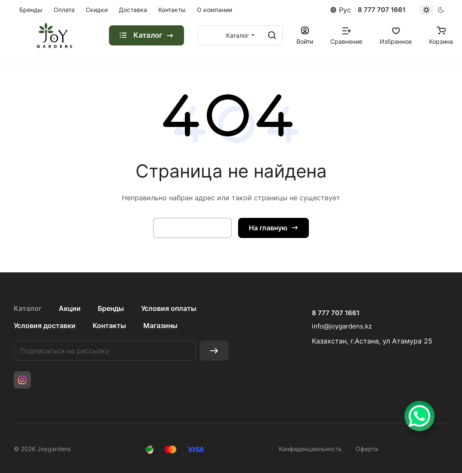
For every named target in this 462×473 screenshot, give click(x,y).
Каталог (28, 308)
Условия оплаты (168, 308)
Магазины (160, 325)
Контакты (109, 325)
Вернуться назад (192, 227)
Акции (70, 308)
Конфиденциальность (310, 448)
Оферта (367, 448)
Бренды (111, 308)
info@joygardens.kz (342, 326)
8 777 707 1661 (381, 10)
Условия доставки (44, 325)
